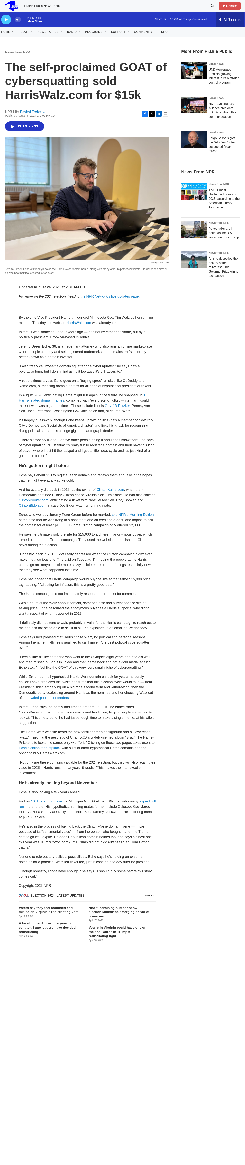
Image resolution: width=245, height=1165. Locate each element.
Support (118, 40)
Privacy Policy (196, 1096)
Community (143, 40)
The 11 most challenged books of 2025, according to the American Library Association (224, 207)
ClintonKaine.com (110, 498)
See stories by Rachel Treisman (30, 1009)
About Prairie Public (97, 1096)
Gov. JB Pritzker (117, 415)
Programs (94, 40)
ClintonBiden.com (32, 514)
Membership (92, 1113)
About (24, 40)
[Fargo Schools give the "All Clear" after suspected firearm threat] (194, 148)
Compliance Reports (148, 1105)
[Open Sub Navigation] (13, 40)
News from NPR (17, 61)
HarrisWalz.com (78, 332)
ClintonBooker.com (33, 509)
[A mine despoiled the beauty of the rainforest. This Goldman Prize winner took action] (194, 268)
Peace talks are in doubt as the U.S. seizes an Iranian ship (224, 242)
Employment (144, 1096)
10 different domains (47, 810)
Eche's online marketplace (39, 757)
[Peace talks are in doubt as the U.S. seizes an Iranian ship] (194, 238)
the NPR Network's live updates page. (110, 305)
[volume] (17, 28)
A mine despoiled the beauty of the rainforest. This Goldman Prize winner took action (224, 276)
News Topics (48, 40)
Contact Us (91, 1105)
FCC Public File (145, 1113)
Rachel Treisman (33, 120)
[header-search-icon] (214, 10)
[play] (6, 28)
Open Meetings (197, 1105)
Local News (216, 72)
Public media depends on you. (122, 1050)
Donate (234, 10)
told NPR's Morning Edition (133, 523)
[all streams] (230, 28)
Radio (72, 40)
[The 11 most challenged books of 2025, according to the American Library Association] (194, 200)
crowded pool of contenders (47, 707)
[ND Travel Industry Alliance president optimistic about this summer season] (194, 113)
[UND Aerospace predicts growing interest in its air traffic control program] (194, 79)
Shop (165, 40)
